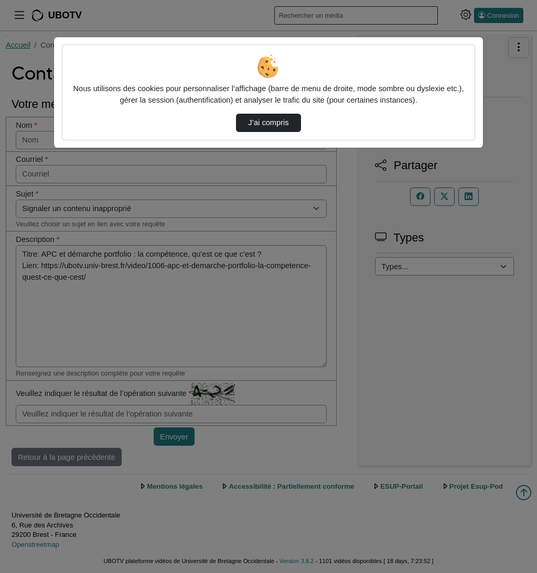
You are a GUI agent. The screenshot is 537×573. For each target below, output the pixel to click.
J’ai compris (268, 122)
